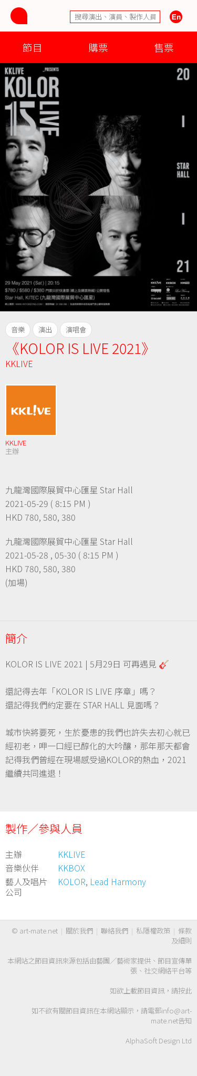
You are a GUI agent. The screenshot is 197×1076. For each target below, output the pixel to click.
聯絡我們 (114, 931)
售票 (164, 47)
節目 (33, 47)
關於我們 (79, 931)
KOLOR (72, 881)
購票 (98, 47)
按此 (185, 991)
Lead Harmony (118, 881)
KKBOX (71, 867)
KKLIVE (19, 363)
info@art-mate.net (171, 1016)
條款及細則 (181, 936)
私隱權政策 (153, 931)
